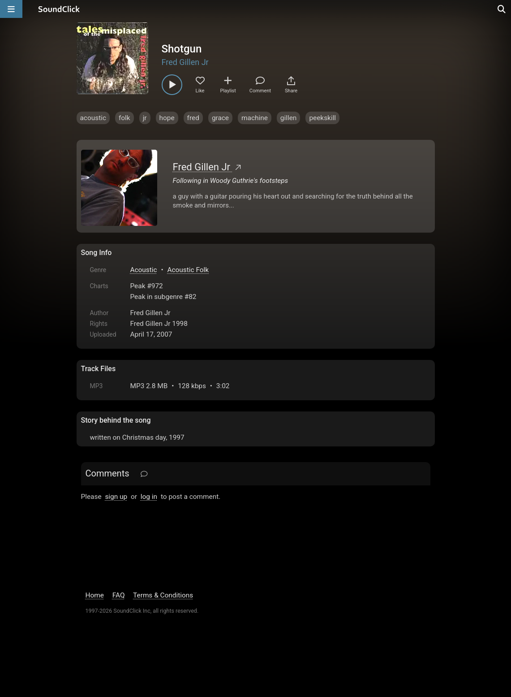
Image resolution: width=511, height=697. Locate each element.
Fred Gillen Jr (185, 62)
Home (95, 595)
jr (145, 118)
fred (193, 118)
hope (167, 118)
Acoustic (143, 270)
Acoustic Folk (188, 270)
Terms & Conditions (163, 595)
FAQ (118, 595)
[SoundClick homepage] (59, 9)
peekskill (322, 118)
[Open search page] (502, 9)
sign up (116, 497)
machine (254, 118)
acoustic (93, 118)
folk (124, 118)
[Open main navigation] (11, 9)
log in (149, 497)
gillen (288, 118)
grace (220, 118)
